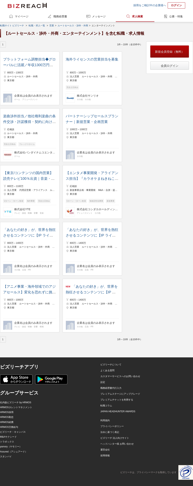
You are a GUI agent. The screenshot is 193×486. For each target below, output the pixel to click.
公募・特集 (176, 16)
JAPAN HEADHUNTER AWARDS (117, 411)
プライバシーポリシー (112, 426)
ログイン (176, 5)
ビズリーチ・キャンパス (13, 432)
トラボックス (7, 441)
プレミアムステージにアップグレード (120, 394)
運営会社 (105, 449)
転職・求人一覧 (37, 25)
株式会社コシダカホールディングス (97, 209)
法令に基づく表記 (109, 432)
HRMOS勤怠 (6, 417)
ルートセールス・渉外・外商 (73, 25)
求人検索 (137, 16)
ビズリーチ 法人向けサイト (114, 438)
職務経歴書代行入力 (110, 388)
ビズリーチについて (110, 364)
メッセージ (99, 16)
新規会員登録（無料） (169, 51)
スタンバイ (6, 456)
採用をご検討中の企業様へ (149, 5)
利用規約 (105, 420)
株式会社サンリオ (88, 95)
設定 (102, 382)
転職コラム (106, 405)
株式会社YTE (22, 209)
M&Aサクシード (8, 436)
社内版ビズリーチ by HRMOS (15, 402)
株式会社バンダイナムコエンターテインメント (34, 152)
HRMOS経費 (6, 422)
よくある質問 (107, 370)
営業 (51, 25)
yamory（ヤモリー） (11, 446)
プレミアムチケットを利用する (116, 399)
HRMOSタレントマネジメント (16, 407)
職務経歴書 (60, 16)
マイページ (21, 16)
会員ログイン (169, 65)
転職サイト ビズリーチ (12, 25)
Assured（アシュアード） (13, 451)
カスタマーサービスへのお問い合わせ (120, 376)
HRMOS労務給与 (9, 427)
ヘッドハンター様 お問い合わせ (117, 443)
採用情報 (105, 455)
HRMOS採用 (6, 412)
